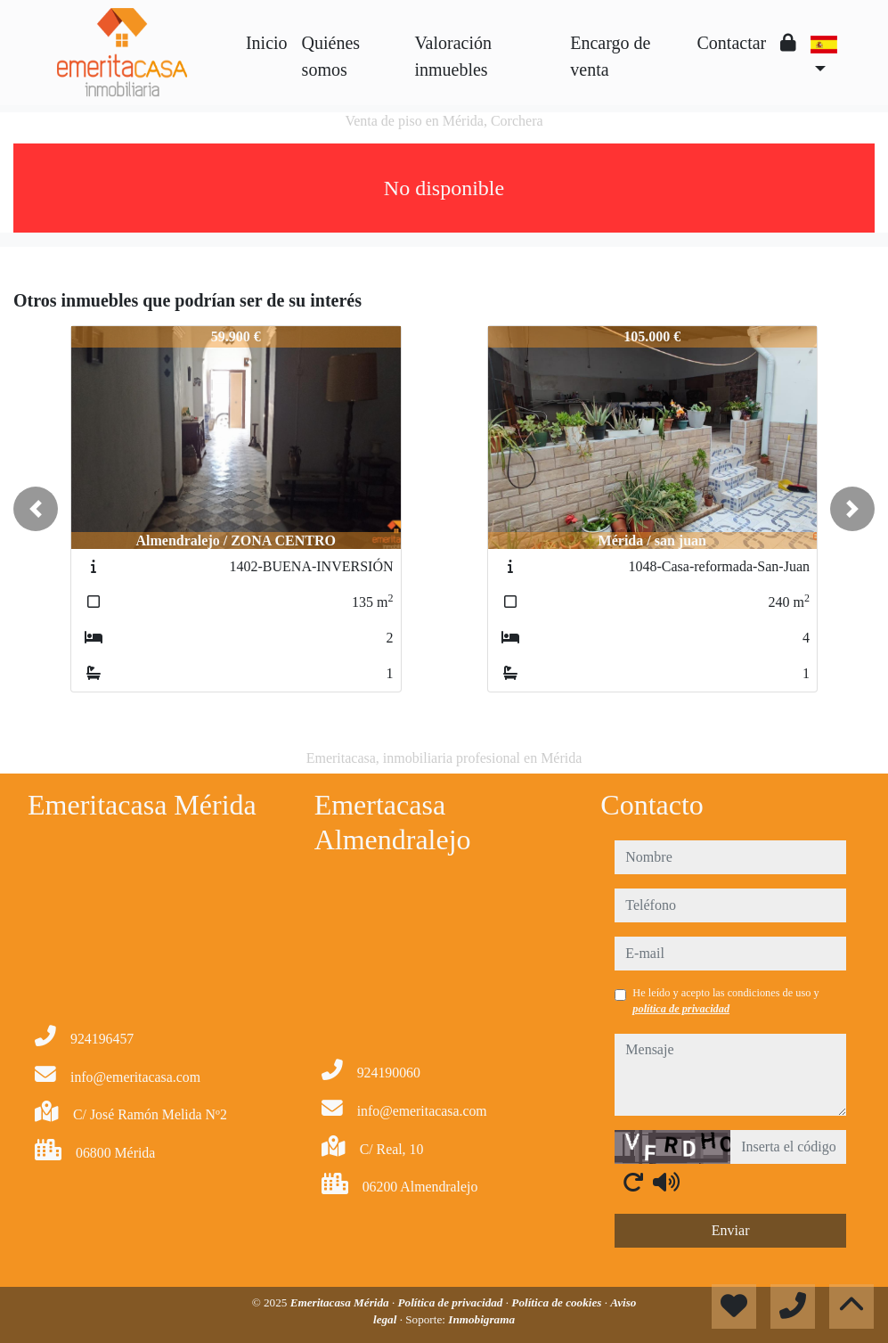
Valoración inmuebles (453, 56)
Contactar (732, 43)
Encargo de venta (610, 56)
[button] (35, 509)
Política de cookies (557, 1302)
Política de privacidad (452, 1302)
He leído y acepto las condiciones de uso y (725, 1001)
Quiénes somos (331, 56)
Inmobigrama (481, 1319)
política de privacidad (680, 1009)
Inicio (267, 43)
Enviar (731, 1230)
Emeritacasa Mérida (341, 1302)
